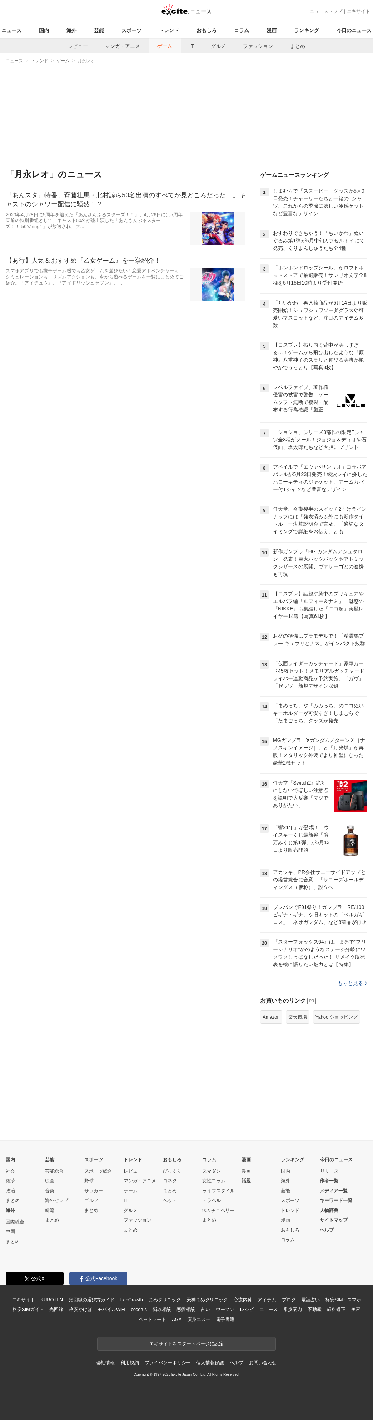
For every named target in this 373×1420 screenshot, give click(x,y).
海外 (71, 30)
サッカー (93, 1190)
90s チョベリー (218, 1210)
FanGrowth (131, 1299)
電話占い (310, 1299)
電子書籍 (225, 1319)
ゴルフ (91, 1200)
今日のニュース (354, 30)
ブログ (289, 1299)
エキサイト (358, 11)
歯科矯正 (336, 1309)
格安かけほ (80, 1309)
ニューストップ (326, 11)
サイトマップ (334, 1220)
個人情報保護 (210, 1362)
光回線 (56, 1309)
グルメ (218, 46)
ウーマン (225, 1309)
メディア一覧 (334, 1190)
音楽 (49, 1190)
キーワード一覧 (336, 1200)
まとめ (297, 46)
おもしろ (207, 30)
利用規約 (129, 1362)
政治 (10, 1190)
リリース (329, 1171)
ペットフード (152, 1319)
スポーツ (131, 30)
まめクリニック (165, 1299)
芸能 (99, 30)
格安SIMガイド (28, 1309)
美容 (355, 1309)
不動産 (315, 1309)
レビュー (78, 46)
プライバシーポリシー (168, 1362)
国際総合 (15, 1221)
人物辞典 (329, 1210)
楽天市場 (297, 1017)
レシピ (247, 1309)
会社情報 (105, 1362)
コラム (241, 30)
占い (205, 1309)
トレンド (169, 30)
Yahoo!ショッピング (336, 1017)
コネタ (170, 1180)
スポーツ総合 (98, 1171)
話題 (246, 1180)
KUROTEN (51, 1299)
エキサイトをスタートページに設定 (186, 1343)
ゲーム (164, 46)
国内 (44, 30)
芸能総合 (54, 1171)
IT (191, 46)
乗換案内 (292, 1309)
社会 (10, 1171)
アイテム (267, 1299)
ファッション (258, 46)
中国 (10, 1231)
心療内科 (243, 1299)
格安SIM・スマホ (343, 1299)
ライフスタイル (218, 1190)
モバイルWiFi (111, 1309)
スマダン (211, 1171)
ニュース (11, 30)
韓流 (49, 1210)
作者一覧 (329, 1180)
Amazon (271, 1017)
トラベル (211, 1200)
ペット (170, 1200)
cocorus (139, 1309)
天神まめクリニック (207, 1299)
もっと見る (352, 983)
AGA (176, 1319)
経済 (10, 1180)
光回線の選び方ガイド (92, 1299)
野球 (89, 1180)
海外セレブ (56, 1200)
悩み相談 (162, 1309)
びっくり (172, 1171)
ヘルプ (327, 1230)
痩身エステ (198, 1319)
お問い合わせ (263, 1362)
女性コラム (213, 1180)
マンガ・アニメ (122, 46)
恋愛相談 (185, 1309)
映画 (49, 1180)
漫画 (272, 30)
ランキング (306, 30)
